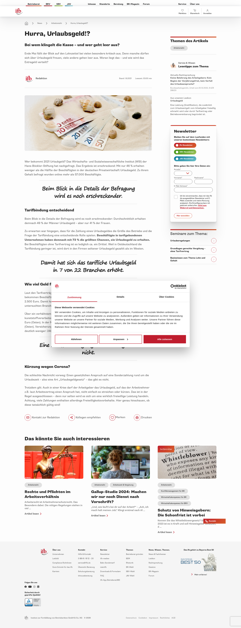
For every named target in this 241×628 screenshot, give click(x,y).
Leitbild (55, 558)
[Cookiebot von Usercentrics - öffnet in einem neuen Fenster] (172, 286)
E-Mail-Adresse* (181, 186)
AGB (173, 618)
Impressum (153, 618)
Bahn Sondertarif (107, 563)
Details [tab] (120, 296)
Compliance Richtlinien (61, 563)
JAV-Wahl (130, 576)
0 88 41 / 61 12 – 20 (86, 558)
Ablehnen (76, 339)
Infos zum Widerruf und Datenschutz (193, 206)
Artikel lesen (34, 514)
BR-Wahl (130, 567)
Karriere (55, 571)
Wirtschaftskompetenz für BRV (174, 503)
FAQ (102, 576)
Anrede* (177, 169)
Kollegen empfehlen (84, 417)
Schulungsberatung (86, 571)
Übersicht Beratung (86, 567)
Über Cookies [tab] (166, 296)
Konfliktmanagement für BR (173, 491)
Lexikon (152, 558)
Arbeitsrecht (56, 23)
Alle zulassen (164, 339)
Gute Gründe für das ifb (62, 567)
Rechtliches (165, 618)
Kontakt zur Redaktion (42, 417)
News (39, 23)
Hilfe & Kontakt (84, 554)
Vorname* (178, 178)
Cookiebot (142, 618)
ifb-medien (104, 558)
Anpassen (120, 339)
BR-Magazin (154, 571)
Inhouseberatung (85, 576)
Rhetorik (129, 563)
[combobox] (183, 173)
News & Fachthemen (157, 554)
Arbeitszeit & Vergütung (123, 485)
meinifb (103, 567)
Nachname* (199, 178)
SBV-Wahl (130, 571)
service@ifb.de (84, 563)
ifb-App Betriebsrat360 (110, 580)
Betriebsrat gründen (134, 554)
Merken (120, 417)
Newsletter (105, 554)
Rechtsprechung (155, 563)
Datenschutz (131, 618)
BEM (128, 558)
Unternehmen (58, 554)
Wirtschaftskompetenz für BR (173, 497)
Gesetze (152, 567)
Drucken (143, 417)
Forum (151, 576)
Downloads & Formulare (110, 571)
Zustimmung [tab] (74, 297)
